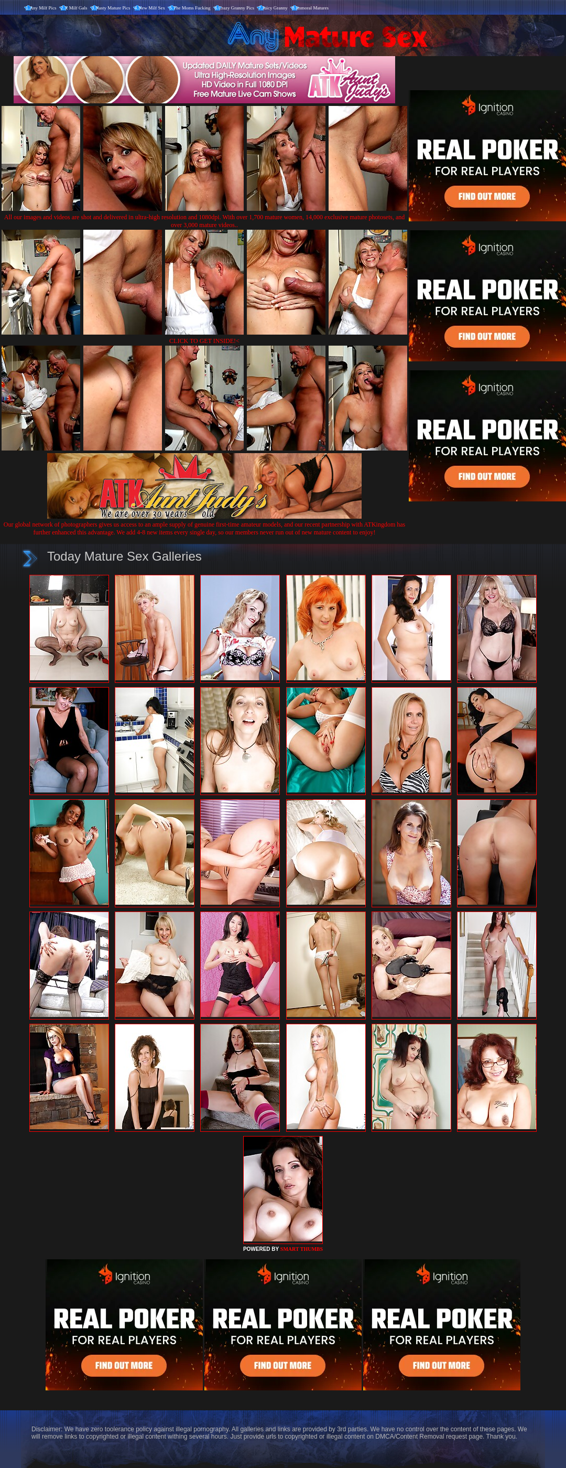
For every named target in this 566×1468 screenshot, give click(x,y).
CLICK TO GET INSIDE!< (204, 341)
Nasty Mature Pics (112, 7)
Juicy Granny (275, 7)
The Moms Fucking (192, 7)
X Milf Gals (76, 7)
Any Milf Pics (43, 7)
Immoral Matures (312, 7)
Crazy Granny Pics (236, 7)
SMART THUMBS (301, 1249)
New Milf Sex (151, 7)
